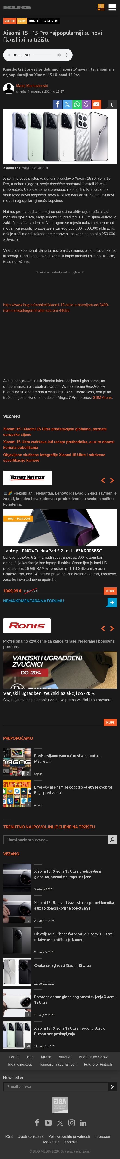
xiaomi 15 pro (50, 21)
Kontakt (70, 1142)
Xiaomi (22, 21)
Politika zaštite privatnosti (69, 1136)
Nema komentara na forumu (33, 600)
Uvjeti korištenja (31, 1136)
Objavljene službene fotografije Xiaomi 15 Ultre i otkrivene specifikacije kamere (74, 937)
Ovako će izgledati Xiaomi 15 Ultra (62, 965)
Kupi (110, 591)
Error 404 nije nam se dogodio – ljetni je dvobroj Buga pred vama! (73, 790)
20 (27, 1045)
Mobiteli (10, 21)
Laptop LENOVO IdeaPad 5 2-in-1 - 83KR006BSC (52, 550)
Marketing (51, 1142)
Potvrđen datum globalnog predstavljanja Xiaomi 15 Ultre (74, 999)
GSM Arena (102, 398)
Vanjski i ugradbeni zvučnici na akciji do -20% (48, 693)
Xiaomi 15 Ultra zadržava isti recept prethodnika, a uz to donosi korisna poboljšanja (74, 905)
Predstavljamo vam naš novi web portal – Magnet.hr (67, 758)
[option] (60, 542)
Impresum (103, 1136)
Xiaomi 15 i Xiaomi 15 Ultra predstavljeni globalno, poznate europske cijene (67, 874)
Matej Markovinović (32, 86)
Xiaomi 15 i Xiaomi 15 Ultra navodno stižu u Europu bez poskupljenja (69, 1031)
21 (27, 773)
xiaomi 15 (34, 21)
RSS (9, 1136)
